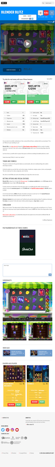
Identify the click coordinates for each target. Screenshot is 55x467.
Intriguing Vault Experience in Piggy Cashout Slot (43, 353)
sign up (29, 16)
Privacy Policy (5, 453)
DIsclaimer (14, 453)
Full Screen (51, 22)
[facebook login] (30, 19)
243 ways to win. (23, 181)
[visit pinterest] (7, 430)
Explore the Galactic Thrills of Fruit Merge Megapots (16, 353)
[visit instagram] (12, 430)
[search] (43, 3)
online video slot (14, 146)
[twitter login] (32, 19)
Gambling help (5, 433)
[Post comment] (50, 275)
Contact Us (6, 418)
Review (21, 102)
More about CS (30, 424)
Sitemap (32, 453)
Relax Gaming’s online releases (9, 214)
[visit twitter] (3, 430)
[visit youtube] (17, 430)
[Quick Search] (49, 3)
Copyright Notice (23, 453)
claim (7, 102)
